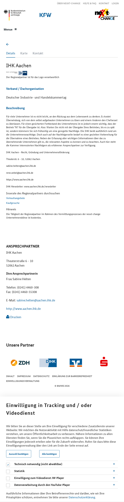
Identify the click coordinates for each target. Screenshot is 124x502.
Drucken (13, 317)
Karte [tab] (23, 53)
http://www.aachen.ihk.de (23, 309)
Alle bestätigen (49, 453)
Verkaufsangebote (15, 198)
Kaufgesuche (13, 202)
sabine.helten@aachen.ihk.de (36, 300)
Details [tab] (10, 53)
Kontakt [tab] (38, 53)
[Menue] (10, 29)
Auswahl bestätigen (18, 453)
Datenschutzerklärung (82, 497)
